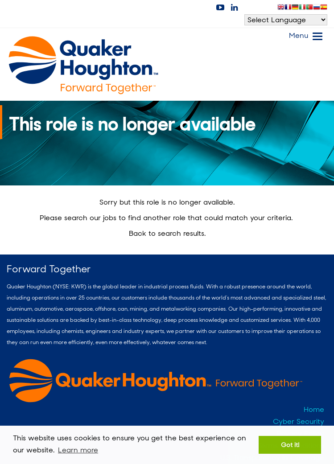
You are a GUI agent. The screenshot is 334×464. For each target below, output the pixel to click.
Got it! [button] (290, 444)
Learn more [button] (78, 450)
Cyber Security (298, 421)
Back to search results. (167, 233)
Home (314, 409)
